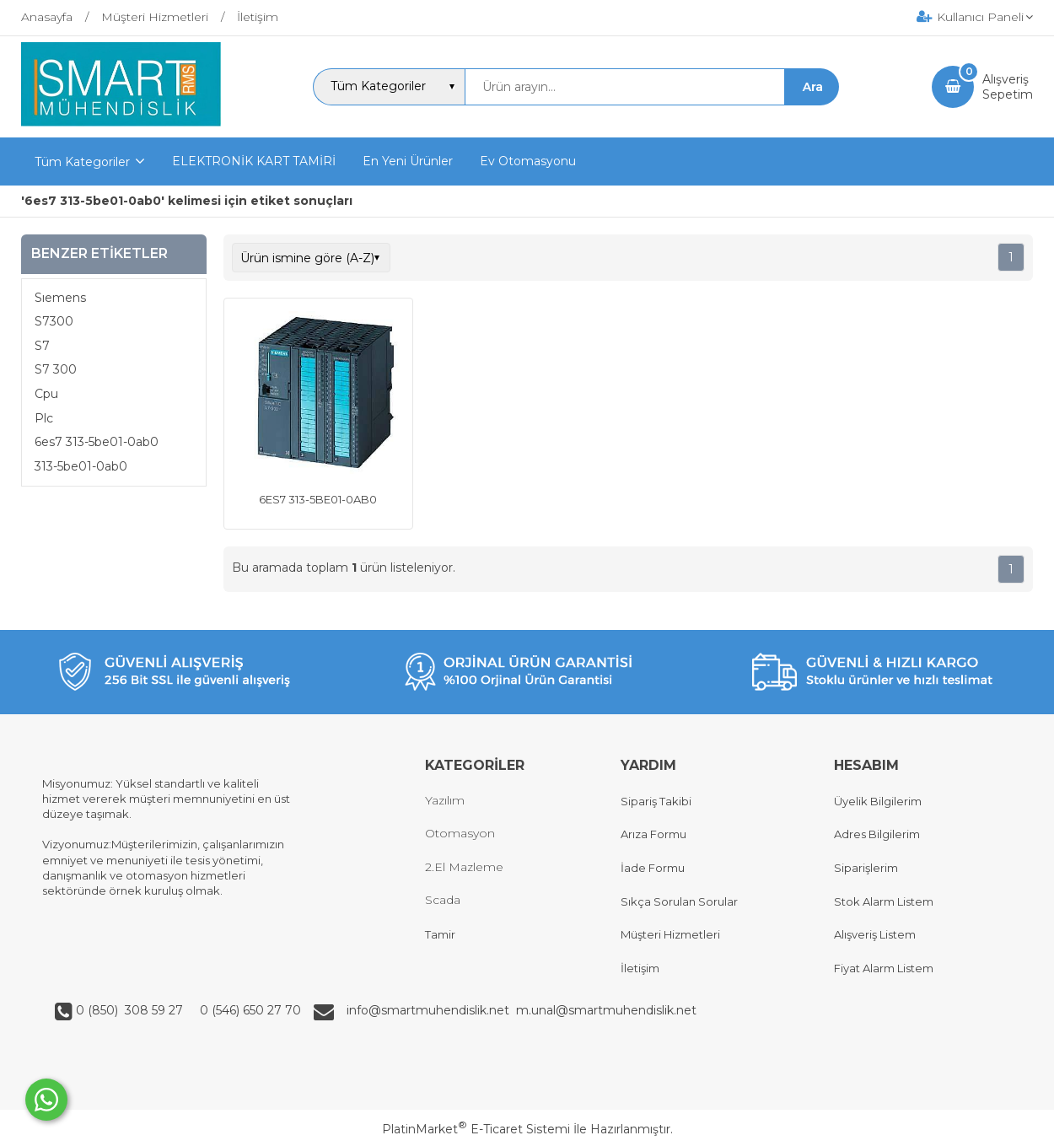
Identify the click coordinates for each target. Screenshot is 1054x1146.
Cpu (46, 393)
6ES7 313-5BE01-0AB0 (318, 499)
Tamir (440, 934)
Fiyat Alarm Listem (883, 968)
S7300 (54, 321)
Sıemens (60, 297)
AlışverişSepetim (1007, 87)
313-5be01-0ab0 (81, 466)
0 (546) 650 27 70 (248, 1010)
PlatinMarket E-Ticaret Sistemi (476, 1129)
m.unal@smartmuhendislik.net (606, 1010)
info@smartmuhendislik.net (431, 1010)
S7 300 (56, 369)
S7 (42, 345)
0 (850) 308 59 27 (131, 1010)
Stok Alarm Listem (883, 901)
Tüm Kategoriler (82, 161)
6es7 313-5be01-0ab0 (97, 441)
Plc (44, 418)
